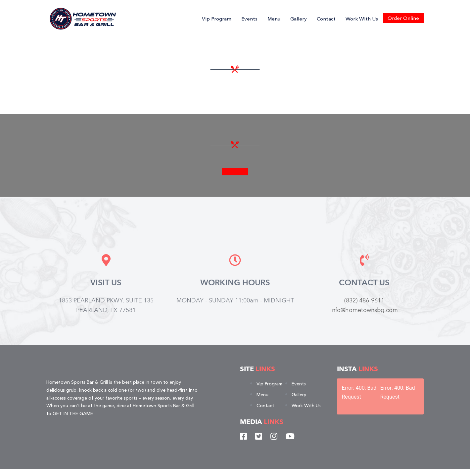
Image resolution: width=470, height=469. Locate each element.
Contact (326, 19)
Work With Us (362, 19)
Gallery (298, 19)
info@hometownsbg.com (364, 320)
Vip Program (216, 19)
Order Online (403, 18)
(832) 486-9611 (364, 310)
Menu (273, 19)
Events (249, 19)
